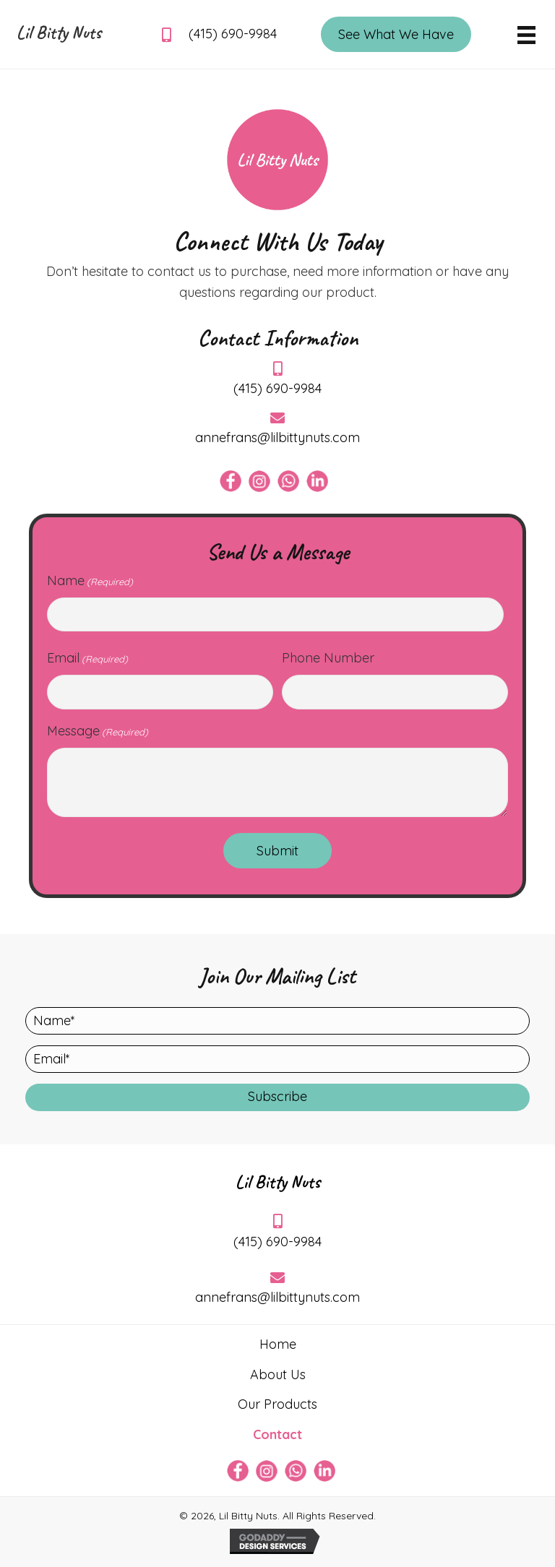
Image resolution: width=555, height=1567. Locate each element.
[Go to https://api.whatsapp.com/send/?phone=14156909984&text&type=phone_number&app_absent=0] (288, 481)
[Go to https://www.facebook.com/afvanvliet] (230, 481)
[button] (277, 1097)
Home (277, 1344)
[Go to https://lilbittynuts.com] (60, 36)
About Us (278, 1374)
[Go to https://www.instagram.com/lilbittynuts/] (259, 481)
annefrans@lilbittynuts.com (277, 437)
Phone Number (328, 657)
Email (87, 658)
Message (97, 731)
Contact (277, 1434)
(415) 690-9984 (233, 33)
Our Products (277, 1404)
